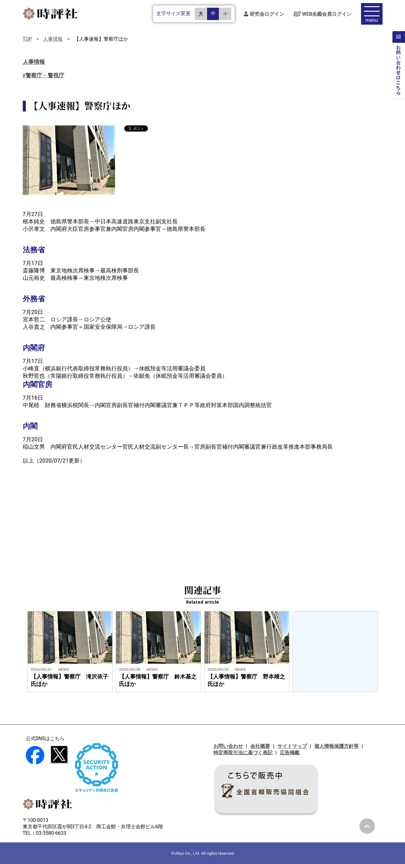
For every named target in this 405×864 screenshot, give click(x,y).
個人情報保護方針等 (336, 746)
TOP (27, 39)
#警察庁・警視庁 (43, 75)
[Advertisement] (203, 520)
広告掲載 (290, 753)
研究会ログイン (264, 14)
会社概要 (260, 746)
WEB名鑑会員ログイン (322, 14)
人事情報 (53, 39)
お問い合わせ (228, 746)
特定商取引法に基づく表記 (242, 753)
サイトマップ (292, 746)
